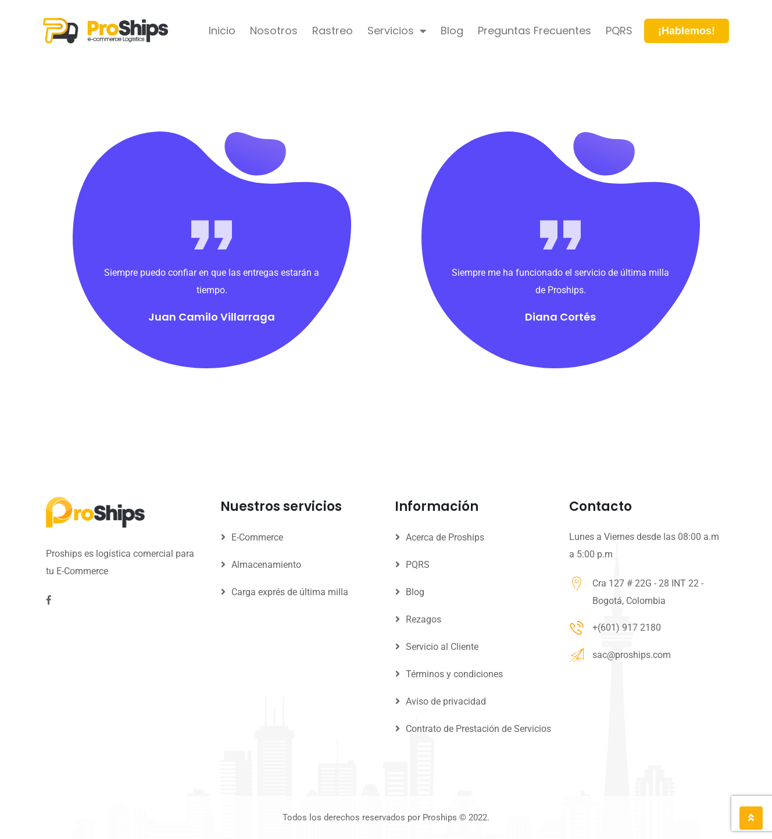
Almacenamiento (266, 564)
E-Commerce (257, 537)
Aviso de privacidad (446, 701)
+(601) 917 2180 (626, 627)
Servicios (396, 31)
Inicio (222, 30)
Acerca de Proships (445, 537)
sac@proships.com (631, 654)
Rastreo (332, 30)
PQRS (619, 30)
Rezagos (423, 619)
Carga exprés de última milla (289, 592)
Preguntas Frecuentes (534, 30)
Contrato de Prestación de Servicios (478, 728)
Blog (452, 30)
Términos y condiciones (454, 674)
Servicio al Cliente (442, 646)
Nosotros (274, 30)
